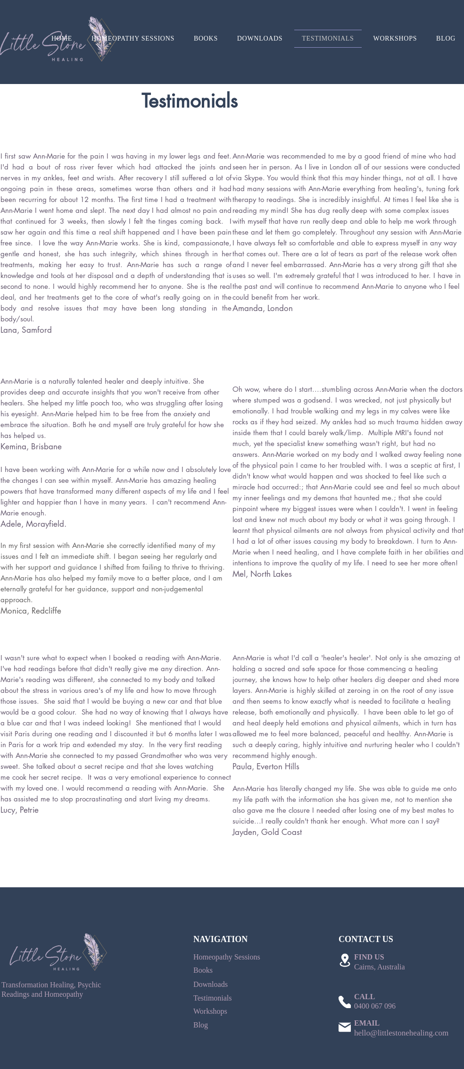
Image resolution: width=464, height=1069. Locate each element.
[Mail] (345, 1027)
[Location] (345, 960)
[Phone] (345, 1002)
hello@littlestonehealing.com (401, 1032)
